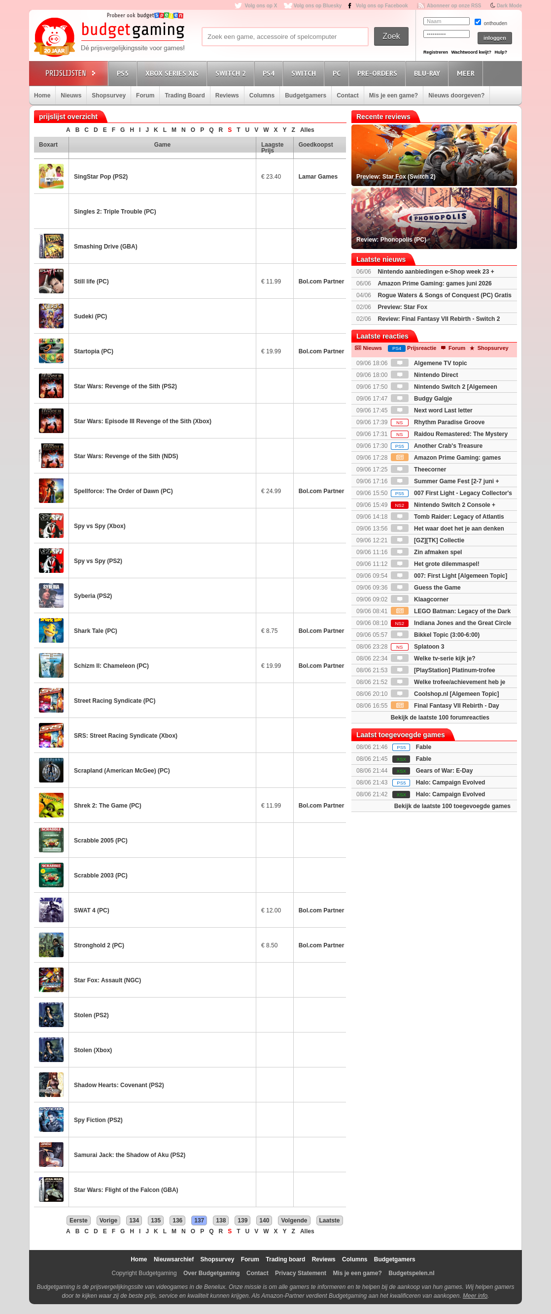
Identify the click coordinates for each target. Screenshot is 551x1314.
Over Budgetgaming (211, 1273)
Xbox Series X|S (173, 73)
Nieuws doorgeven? (456, 95)
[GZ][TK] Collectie (427, 540)
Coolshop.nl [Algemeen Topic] (445, 693)
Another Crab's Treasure (436, 445)
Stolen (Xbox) (93, 1050)
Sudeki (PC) (90, 316)
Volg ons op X (260, 5)
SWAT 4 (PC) (91, 910)
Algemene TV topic (429, 363)
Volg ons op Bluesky (318, 5)
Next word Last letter (432, 410)
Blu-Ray (428, 73)
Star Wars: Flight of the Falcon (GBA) (126, 1190)
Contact (348, 95)
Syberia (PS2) (93, 596)
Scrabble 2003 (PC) (101, 875)
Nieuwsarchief (174, 1259)
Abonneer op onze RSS (454, 5)
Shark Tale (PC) (95, 630)
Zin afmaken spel (426, 552)
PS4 (270, 73)
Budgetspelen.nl (411, 1273)
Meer (467, 73)
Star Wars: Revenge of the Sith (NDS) (126, 456)
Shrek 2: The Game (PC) (107, 805)
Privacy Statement (300, 1273)
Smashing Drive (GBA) (106, 246)
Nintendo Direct (424, 375)
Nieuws (71, 95)
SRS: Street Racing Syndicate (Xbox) (125, 735)
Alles (307, 129)
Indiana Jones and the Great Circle (451, 623)
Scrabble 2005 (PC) (101, 840)
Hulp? (500, 52)
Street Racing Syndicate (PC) (114, 700)
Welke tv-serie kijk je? (433, 658)
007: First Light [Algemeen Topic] (449, 575)
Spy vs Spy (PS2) (98, 561)
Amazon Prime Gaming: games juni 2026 (434, 283)
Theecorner (419, 469)
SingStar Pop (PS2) (101, 176)
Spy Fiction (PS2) (98, 1120)
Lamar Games (318, 176)
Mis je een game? (393, 95)
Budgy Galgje (421, 398)
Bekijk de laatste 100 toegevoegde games (452, 806)
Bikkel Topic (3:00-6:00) (435, 634)
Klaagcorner (419, 599)
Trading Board (185, 95)
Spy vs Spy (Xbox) (100, 526)
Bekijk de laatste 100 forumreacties (440, 717)
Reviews (227, 95)
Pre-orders (378, 73)
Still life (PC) (91, 281)
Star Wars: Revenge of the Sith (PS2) (125, 386)
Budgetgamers (305, 95)
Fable (423, 747)
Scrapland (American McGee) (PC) (122, 770)
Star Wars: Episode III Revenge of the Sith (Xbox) (142, 421)
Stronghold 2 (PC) (99, 945)
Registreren (435, 52)
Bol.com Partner (321, 281)
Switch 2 (232, 73)
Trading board (285, 1259)
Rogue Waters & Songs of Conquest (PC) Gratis (445, 295)
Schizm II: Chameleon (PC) (111, 665)
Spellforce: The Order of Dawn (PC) (123, 491)
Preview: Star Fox (402, 307)
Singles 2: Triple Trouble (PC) (115, 211)
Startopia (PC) (93, 351)
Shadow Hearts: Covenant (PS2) (119, 1085)
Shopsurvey (109, 95)
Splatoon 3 (418, 646)
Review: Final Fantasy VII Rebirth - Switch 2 (439, 318)
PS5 (124, 73)
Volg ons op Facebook (382, 5)
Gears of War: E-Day (444, 770)
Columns (262, 95)
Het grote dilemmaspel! (435, 564)
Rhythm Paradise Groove (438, 422)
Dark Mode (509, 5)
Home (42, 95)
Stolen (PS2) (91, 1015)
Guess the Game (426, 587)
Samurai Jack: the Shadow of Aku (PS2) (129, 1155)
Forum (145, 95)
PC (338, 73)
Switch (305, 73)
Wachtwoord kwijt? (471, 52)
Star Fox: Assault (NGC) (107, 980)
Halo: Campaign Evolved (450, 782)
